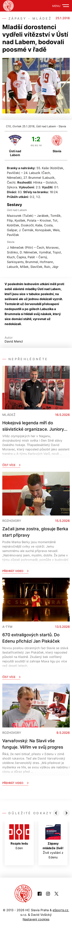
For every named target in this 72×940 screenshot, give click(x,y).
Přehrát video (15, 571)
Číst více (11, 465)
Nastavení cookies (36, 919)
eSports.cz (60, 910)
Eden (19, 837)
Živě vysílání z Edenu (53, 841)
